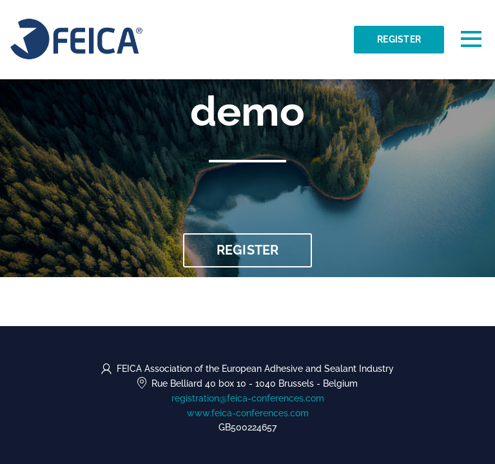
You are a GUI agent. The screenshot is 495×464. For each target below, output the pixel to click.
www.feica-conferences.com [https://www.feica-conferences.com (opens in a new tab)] (248, 413)
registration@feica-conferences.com (247, 398)
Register (399, 39)
